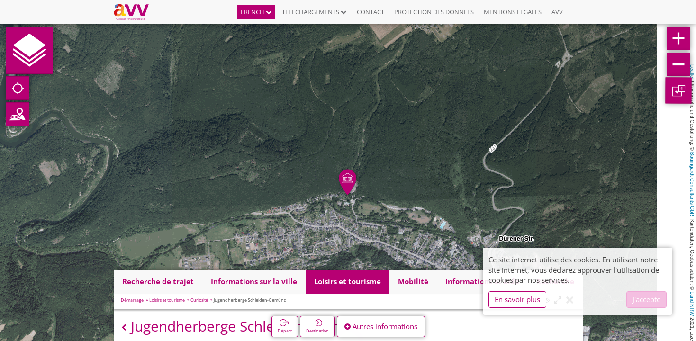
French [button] (256, 12)
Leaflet (692, 72)
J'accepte (646, 299)
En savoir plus (517, 299)
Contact (370, 12)
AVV (557, 12)
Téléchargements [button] (314, 12)
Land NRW (692, 303)
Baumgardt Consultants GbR (692, 184)
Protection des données (434, 12)
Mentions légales (513, 12)
